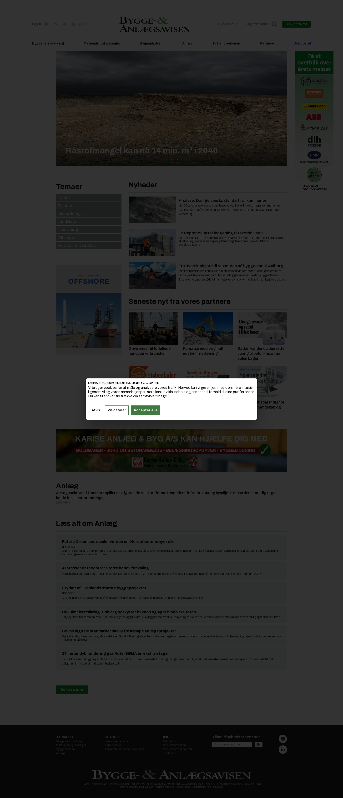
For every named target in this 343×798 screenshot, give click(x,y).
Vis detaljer (117, 410)
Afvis (96, 410)
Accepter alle (145, 410)
